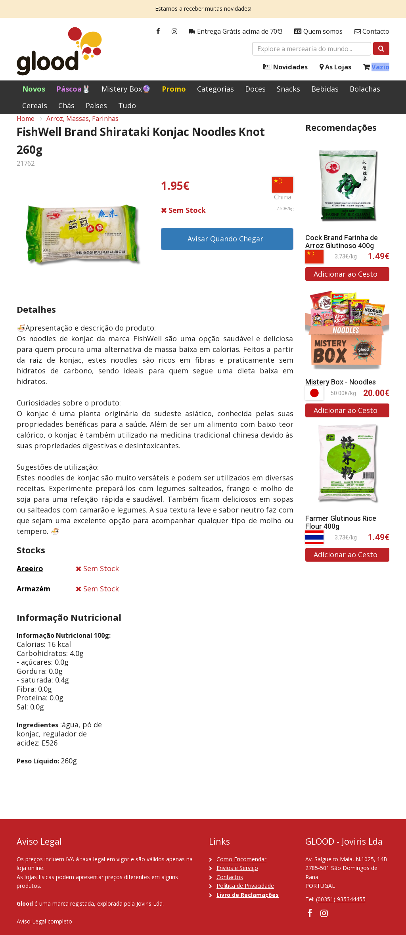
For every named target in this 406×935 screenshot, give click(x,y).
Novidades (285, 67)
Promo (174, 89)
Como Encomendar (241, 859)
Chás (66, 105)
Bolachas (365, 89)
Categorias (215, 89)
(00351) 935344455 (341, 899)
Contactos (229, 877)
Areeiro (30, 577)
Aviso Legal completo (44, 921)
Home (25, 127)
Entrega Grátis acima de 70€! (235, 31)
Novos (33, 89)
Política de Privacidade (245, 885)
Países (96, 105)
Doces (255, 89)
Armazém (33, 597)
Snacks (288, 89)
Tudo (127, 105)
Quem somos (318, 31)
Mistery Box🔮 (126, 89)
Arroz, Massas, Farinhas (82, 127)
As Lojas (335, 67)
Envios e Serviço (237, 868)
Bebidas (325, 89)
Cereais (34, 105)
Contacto (371, 31)
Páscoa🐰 (73, 89)
